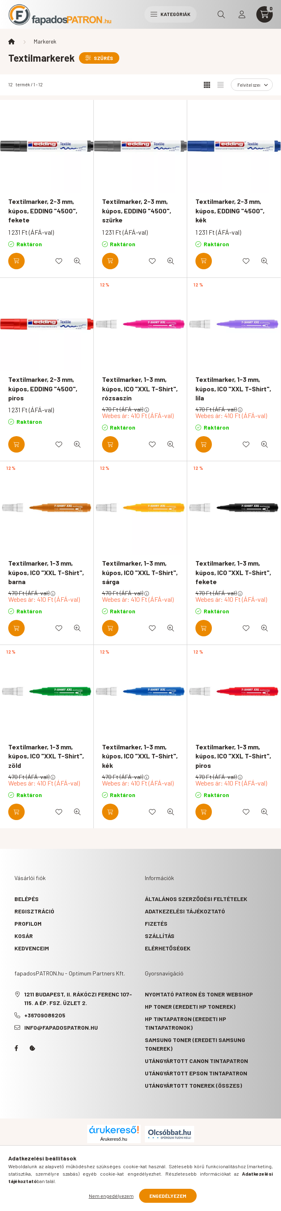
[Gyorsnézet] (77, 261)
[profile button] (242, 14)
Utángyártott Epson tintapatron (196, 1073)
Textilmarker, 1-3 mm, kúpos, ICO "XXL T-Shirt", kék (140, 756)
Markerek (45, 41)
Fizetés (156, 923)
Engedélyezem (167, 1196)
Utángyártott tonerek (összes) (193, 1085)
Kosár (23, 935)
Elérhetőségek (167, 948)
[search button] (221, 14)
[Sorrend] (252, 85)
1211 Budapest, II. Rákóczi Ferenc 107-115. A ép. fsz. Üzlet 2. (78, 998)
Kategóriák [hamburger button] (170, 14)
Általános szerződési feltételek (196, 898)
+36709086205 (44, 1015)
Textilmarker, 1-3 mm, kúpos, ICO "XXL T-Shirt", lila (233, 388)
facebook (16, 1048)
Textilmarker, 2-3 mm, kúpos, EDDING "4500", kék (230, 210)
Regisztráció (34, 911)
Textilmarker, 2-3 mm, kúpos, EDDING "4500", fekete (42, 210)
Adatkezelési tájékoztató (185, 911)
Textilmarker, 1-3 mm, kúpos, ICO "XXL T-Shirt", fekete (233, 572)
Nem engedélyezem (111, 1196)
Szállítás (159, 935)
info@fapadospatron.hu (61, 1027)
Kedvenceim (31, 948)
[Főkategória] (11, 41)
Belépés (26, 898)
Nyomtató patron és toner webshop (199, 994)
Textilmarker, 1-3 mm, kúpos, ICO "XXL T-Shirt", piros (233, 756)
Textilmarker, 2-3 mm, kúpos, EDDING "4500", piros (42, 388)
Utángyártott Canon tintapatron (196, 1060)
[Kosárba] (16, 261)
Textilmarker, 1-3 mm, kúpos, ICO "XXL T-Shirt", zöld (46, 756)
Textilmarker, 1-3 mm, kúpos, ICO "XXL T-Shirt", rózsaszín (140, 388)
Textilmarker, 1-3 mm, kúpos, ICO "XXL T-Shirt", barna (46, 572)
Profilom (28, 923)
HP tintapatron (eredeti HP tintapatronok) (185, 1023)
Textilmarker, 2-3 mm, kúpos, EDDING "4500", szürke (136, 210)
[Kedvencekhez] (59, 261)
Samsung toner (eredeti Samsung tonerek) (195, 1044)
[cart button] (264, 14)
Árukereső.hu (113, 1139)
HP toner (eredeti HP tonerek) (190, 1006)
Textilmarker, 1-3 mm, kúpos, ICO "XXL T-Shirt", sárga (140, 572)
